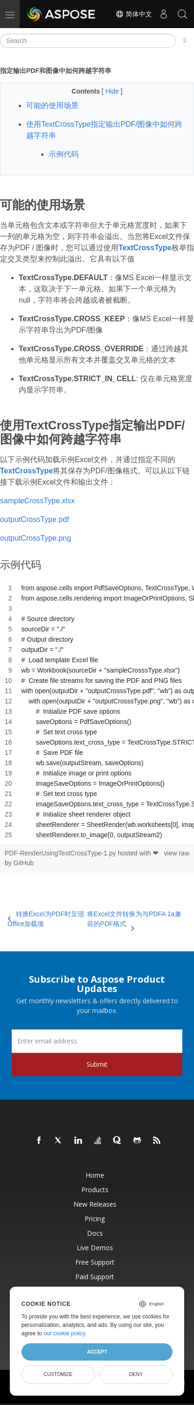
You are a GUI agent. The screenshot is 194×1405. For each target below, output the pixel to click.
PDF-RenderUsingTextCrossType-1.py (61, 853)
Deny (136, 1374)
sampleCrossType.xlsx (37, 501)
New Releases (94, 1204)
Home (95, 1175)
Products (94, 1189)
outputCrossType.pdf (34, 519)
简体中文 (133, 14)
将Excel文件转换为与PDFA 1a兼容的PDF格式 (134, 919)
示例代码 (64, 154)
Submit (97, 1064)
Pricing (95, 1218)
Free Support (95, 1262)
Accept (97, 1351)
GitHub (24, 863)
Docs (95, 1233)
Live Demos (95, 1247)
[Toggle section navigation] (185, 40)
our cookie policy (64, 1333)
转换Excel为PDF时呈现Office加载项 (45, 918)
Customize (57, 1374)
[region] (97, 711)
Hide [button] (113, 91)
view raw (176, 853)
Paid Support (94, 1276)
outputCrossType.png (35, 538)
